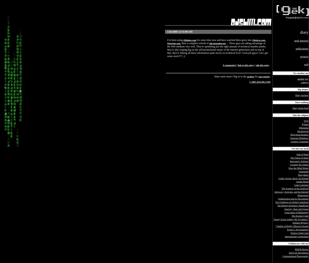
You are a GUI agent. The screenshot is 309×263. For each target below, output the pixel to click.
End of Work (302, 154)
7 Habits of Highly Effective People (292, 226)
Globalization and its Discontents (293, 199)
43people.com (173, 43)
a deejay (304, 82)
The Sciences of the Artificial (295, 188)
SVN (306, 121)
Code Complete (301, 185)
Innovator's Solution (299, 161)
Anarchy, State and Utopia (296, 209)
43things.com (189, 40)
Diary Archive (301, 95)
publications (302, 48)
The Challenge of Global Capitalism (291, 202)
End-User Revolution (298, 253)
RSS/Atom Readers (299, 135)
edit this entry (262, 65)
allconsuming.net (217, 43)
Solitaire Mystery (300, 223)
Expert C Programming (297, 229)
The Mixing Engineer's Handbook (292, 205)
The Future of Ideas (299, 158)
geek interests (301, 40)
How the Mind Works (298, 168)
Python (305, 124)
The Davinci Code (300, 216)
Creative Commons (299, 141)
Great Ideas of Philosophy (296, 212)
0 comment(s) (230, 65)
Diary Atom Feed (300, 108)
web (306, 64)
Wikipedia (303, 128)
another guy (302, 79)
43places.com (258, 40)
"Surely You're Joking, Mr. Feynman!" (290, 219)
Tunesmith (303, 171)
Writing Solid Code (299, 233)
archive (250, 76)
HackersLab (302, 131)
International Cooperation (296, 236)
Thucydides (303, 175)
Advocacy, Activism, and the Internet (291, 192)
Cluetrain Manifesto (299, 138)
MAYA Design (301, 249)
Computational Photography (295, 256)
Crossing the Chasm (299, 165)
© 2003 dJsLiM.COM (259, 82)
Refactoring (303, 195)
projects (304, 56)
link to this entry (246, 65)
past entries (264, 76)
